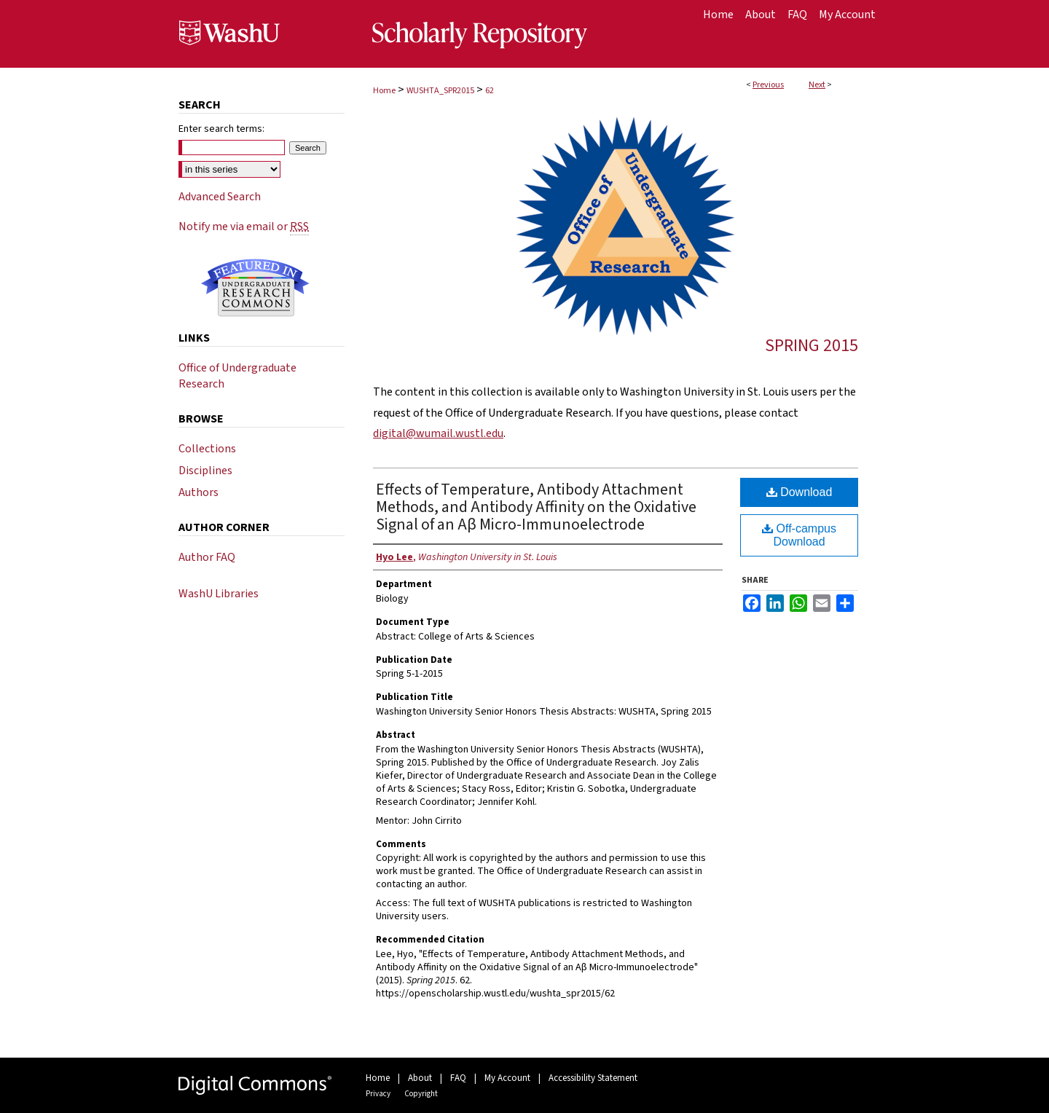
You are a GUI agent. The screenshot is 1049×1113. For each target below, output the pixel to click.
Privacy (378, 1093)
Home (384, 90)
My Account (507, 1078)
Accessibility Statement (593, 1078)
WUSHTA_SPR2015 (440, 90)
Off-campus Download (799, 535)
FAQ (458, 1078)
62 (489, 90)
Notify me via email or (243, 227)
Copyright (421, 1093)
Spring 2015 (811, 345)
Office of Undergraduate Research (237, 376)
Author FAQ (206, 557)
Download (799, 492)
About (420, 1078)
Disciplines (205, 471)
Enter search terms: (221, 129)
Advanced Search (219, 197)
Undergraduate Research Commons (255, 287)
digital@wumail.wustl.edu (438, 433)
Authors (198, 492)
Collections (207, 449)
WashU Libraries (218, 594)
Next (817, 85)
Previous (768, 85)
